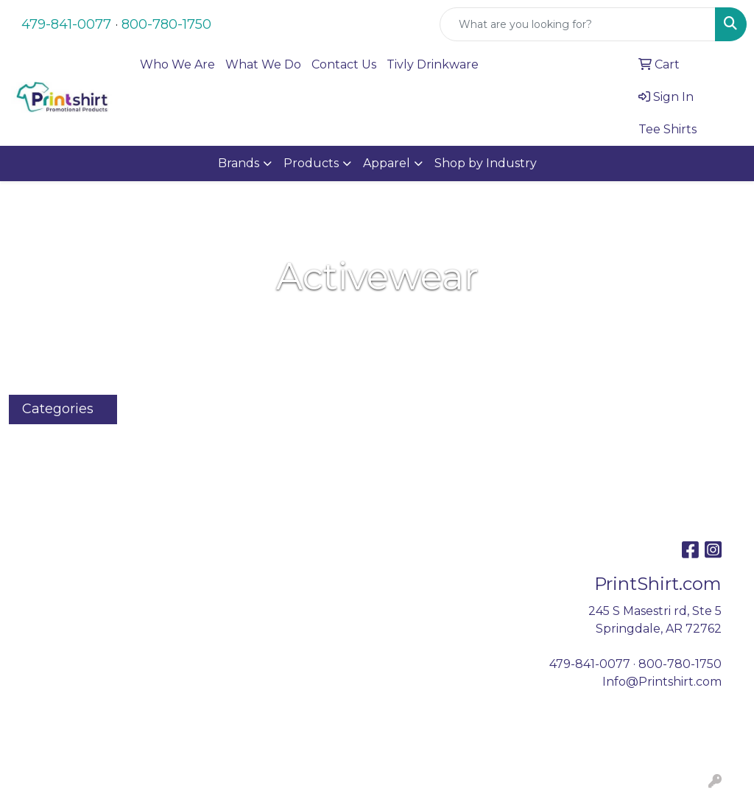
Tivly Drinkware (433, 64)
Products (311, 163)
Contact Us (343, 64)
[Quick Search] (578, 24)
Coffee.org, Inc (368, 752)
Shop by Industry (485, 163)
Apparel (386, 163)
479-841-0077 (66, 24)
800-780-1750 (166, 24)
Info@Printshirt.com (662, 682)
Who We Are (177, 64)
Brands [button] (238, 163)
